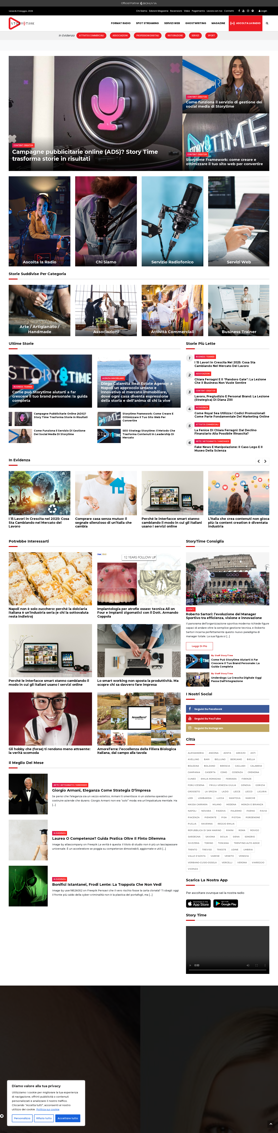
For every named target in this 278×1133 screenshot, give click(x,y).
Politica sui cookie (48, 1109)
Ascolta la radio (248, 23)
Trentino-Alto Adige (247, 843)
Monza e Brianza (252, 804)
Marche (250, 798)
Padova (221, 811)
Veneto (229, 856)
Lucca (220, 798)
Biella (251, 759)
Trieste (221, 849)
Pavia (263, 811)
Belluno (220, 759)
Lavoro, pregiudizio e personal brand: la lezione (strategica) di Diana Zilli (231, 398)
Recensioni (176, 10)
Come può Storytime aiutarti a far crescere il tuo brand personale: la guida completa (50, 396)
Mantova (235, 798)
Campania (194, 772)
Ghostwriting (195, 23)
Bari (207, 759)
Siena (236, 836)
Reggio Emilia (226, 824)
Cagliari (240, 766)
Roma (242, 830)
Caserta (210, 772)
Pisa (224, 817)
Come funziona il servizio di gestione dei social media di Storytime (224, 104)
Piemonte (210, 817)
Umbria (248, 849)
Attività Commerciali (91, 35)
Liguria (262, 791)
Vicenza (193, 869)
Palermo (236, 811)
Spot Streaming (147, 23)
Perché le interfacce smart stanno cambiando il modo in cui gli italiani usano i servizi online (172, 522)
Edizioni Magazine (158, 10)
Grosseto (194, 791)
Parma (251, 811)
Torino (208, 843)
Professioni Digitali (148, 35)
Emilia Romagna (211, 779)
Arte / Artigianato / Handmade (212, 441)
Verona (242, 862)
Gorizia (260, 785)
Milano (217, 804)
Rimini (230, 830)
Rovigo (254, 830)
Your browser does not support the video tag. (227, 950)
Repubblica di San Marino (204, 830)
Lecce (236, 791)
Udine (234, 849)
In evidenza (202, 407)
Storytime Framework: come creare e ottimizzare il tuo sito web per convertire (225, 162)
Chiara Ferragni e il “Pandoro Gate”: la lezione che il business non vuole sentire (230, 381)
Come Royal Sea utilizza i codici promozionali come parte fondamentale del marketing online (231, 415)
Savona (210, 836)
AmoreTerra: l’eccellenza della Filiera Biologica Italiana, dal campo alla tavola (136, 751)
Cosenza (237, 772)
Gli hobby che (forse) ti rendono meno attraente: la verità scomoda (49, 751)
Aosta (227, 753)
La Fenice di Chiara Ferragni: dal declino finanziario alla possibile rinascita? (225, 432)
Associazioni (120, 35)
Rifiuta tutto (44, 1118)
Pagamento (198, 10)
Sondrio (250, 836)
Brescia (225, 766)
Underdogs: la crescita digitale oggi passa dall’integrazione (236, 679)
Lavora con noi (214, 10)
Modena (231, 804)
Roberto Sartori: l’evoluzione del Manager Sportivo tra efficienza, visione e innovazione (224, 616)
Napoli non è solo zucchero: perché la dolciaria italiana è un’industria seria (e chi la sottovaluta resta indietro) (48, 612)
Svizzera (193, 843)
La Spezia (211, 791)
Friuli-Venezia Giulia (222, 785)
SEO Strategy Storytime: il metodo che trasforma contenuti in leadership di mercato (149, 434)
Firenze (247, 779)
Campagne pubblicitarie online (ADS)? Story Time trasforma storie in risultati (61, 415)
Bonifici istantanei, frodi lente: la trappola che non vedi (107, 884)
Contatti (229, 10)
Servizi (195, 35)
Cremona (253, 772)
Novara (206, 811)
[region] (46, 1103)
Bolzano (209, 766)
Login (263, 11)
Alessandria (196, 753)
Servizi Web (172, 23)
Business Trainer (205, 357)
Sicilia (224, 836)
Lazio (225, 791)
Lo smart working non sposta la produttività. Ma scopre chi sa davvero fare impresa (138, 683)
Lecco (248, 791)
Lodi (190, 798)
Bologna (193, 766)
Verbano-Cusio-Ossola (202, 862)
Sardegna (194, 836)
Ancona (214, 753)
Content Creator (205, 391)
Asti (253, 753)
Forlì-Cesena (196, 785)
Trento (192, 849)
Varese (215, 856)
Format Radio (121, 23)
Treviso (207, 849)
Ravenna (207, 824)
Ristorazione (175, 35)
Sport (211, 35)
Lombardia (205, 798)
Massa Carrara (198, 804)
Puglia (192, 824)
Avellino (193, 759)
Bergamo (236, 759)
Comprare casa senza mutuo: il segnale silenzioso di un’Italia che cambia (103, 522)
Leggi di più (199, 646)
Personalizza (22, 1118)
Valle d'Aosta (197, 856)
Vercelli (227, 862)
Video (187, 10)
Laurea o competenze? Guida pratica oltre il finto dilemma (109, 838)
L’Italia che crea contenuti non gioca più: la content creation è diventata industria (238, 522)
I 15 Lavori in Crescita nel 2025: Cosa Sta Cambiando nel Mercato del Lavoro (224, 364)
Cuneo (192, 779)
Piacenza (194, 817)
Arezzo (241, 753)
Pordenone (253, 817)
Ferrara (231, 779)
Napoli (192, 811)
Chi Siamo (141, 10)
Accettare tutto (68, 1118)
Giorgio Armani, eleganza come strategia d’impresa (101, 790)
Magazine (218, 23)
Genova (246, 785)
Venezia (244, 856)
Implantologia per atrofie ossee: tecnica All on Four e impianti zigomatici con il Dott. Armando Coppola (137, 612)
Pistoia (236, 817)
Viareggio (258, 862)
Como (224, 772)
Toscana (223, 843)
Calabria (256, 766)
